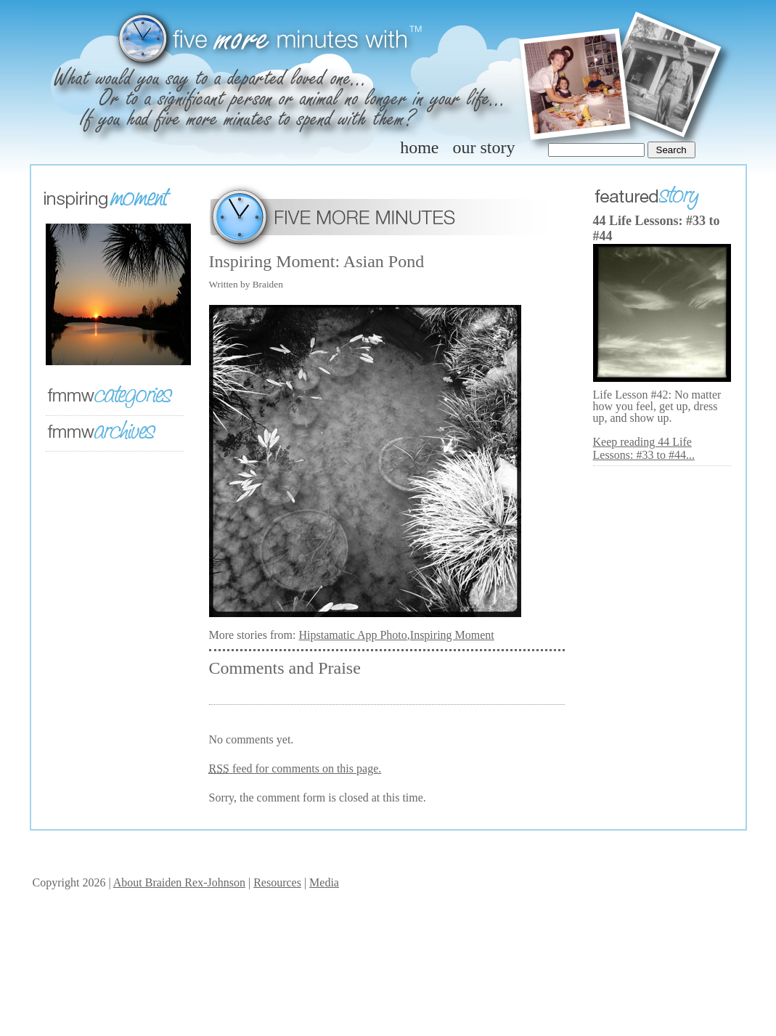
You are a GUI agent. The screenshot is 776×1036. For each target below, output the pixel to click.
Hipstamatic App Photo (352, 635)
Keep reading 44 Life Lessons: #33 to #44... (644, 448)
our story (484, 147)
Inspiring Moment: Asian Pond (317, 261)
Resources (277, 882)
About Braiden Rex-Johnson (179, 882)
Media (324, 882)
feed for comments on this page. (295, 768)
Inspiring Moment (452, 635)
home (419, 147)
